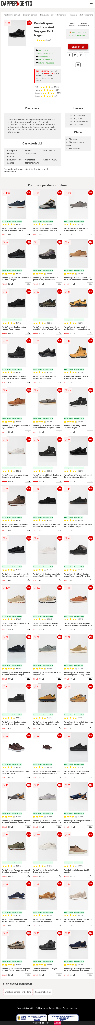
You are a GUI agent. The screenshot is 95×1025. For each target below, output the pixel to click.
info (28, 234)
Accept (57, 1022)
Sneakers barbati (30, 15)
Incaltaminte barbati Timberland (53, 15)
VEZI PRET (77, 46)
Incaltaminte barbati (11, 15)
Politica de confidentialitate (48, 1008)
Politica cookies (70, 1008)
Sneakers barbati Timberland (81, 15)
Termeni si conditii (25, 1008)
